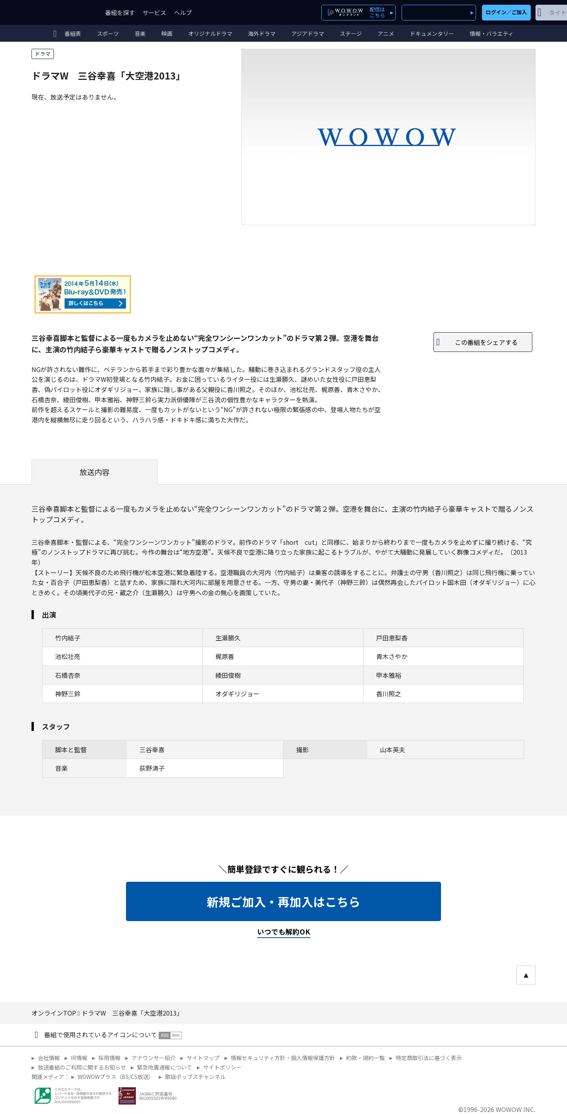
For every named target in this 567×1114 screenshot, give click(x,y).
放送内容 (94, 471)
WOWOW (60, 12)
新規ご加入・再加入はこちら (283, 901)
